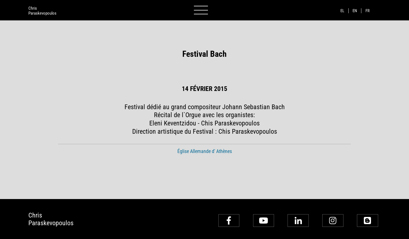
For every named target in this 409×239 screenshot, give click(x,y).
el (342, 10)
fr (367, 10)
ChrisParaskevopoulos (42, 11)
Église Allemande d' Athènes (204, 151)
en (355, 10)
